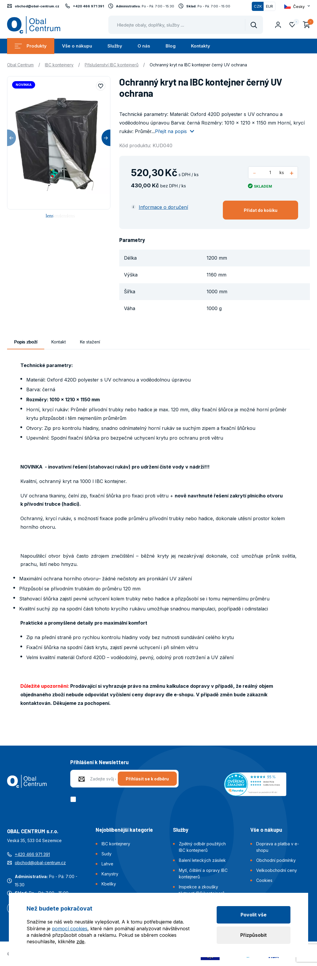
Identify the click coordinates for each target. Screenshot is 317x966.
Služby (114, 46)
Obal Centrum (20, 64)
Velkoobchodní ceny (276, 870)
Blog (171, 46)
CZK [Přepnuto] (258, 6)
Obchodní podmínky (276, 860)
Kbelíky (109, 883)
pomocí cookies (69, 928)
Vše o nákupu (77, 46)
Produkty (31, 46)
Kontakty (200, 46)
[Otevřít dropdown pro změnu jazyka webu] (297, 6)
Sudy (107, 853)
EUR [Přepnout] (269, 6)
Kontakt (58, 341)
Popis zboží (25, 341)
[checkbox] (74, 799)
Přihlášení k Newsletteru (99, 762)
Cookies (264, 880)
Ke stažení (90, 341)
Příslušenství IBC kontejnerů (111, 64)
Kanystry (110, 873)
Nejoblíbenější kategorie (124, 829)
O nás (144, 46)
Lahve (107, 863)
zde (80, 941)
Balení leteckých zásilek (202, 860)
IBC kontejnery (59, 64)
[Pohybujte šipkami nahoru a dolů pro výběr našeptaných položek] (185, 25)
